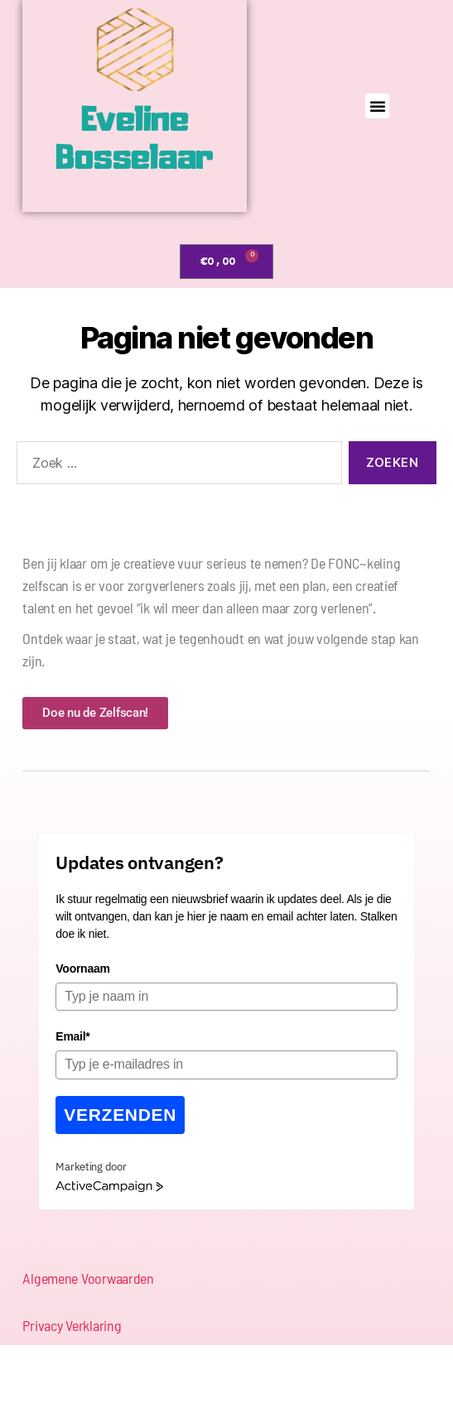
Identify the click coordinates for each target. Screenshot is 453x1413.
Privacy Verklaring (71, 1325)
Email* (72, 1036)
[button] (377, 106)
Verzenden (120, 1114)
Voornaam (82, 968)
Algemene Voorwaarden (88, 1278)
